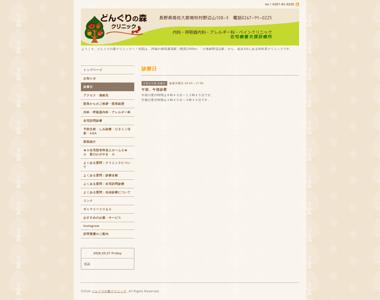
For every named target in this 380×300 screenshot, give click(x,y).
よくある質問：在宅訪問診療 (103, 184)
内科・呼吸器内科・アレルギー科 (107, 112)
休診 (87, 263)
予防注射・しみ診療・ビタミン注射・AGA (107, 131)
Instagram (91, 226)
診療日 (88, 87)
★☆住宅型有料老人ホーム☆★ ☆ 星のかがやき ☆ (108, 152)
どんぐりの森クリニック (109, 291)
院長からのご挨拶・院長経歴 (103, 103)
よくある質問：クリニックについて (107, 165)
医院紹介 (89, 141)
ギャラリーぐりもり (97, 209)
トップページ (92, 70)
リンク (88, 200)
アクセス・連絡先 (96, 95)
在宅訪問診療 (92, 120)
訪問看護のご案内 (96, 234)
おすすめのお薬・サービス (102, 217)
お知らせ (89, 78)
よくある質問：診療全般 (100, 175)
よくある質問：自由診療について (107, 192)
